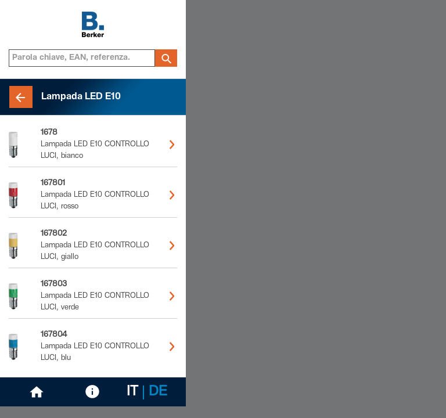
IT (132, 392)
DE (158, 392)
